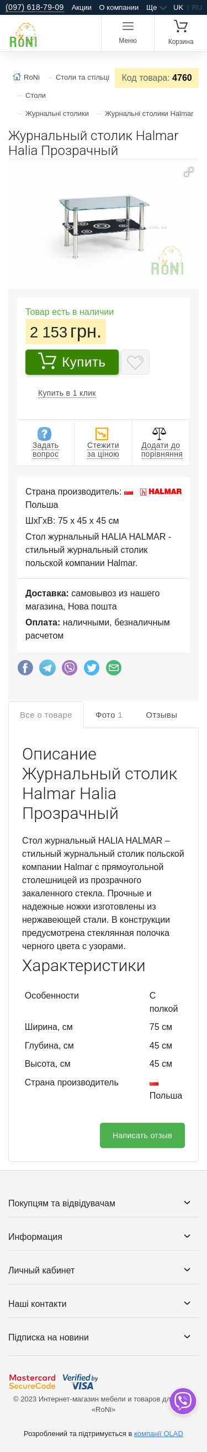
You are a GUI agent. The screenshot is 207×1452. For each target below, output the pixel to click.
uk (178, 7)
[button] (189, 172)
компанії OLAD (158, 1433)
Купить (71, 360)
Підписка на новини (48, 1337)
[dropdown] (182, 1401)
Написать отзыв (142, 1135)
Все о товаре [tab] (46, 714)
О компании (119, 7)
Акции (82, 7)
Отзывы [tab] (161, 714)
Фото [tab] (109, 714)
